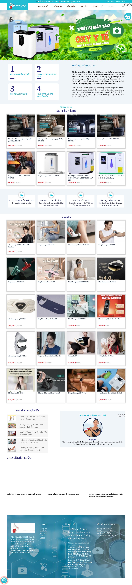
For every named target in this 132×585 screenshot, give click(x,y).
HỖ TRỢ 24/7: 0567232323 (48, 2)
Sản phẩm (71, 6)
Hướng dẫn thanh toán (104, 528)
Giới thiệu (43, 531)
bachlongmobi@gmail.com (70, 2)
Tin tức (117, 2)
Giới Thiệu (109, 2)
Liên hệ (122, 2)
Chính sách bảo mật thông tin (107, 535)
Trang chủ (43, 6)
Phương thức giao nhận (105, 531)
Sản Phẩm (43, 533)
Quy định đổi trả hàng (104, 533)
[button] (119, 416)
